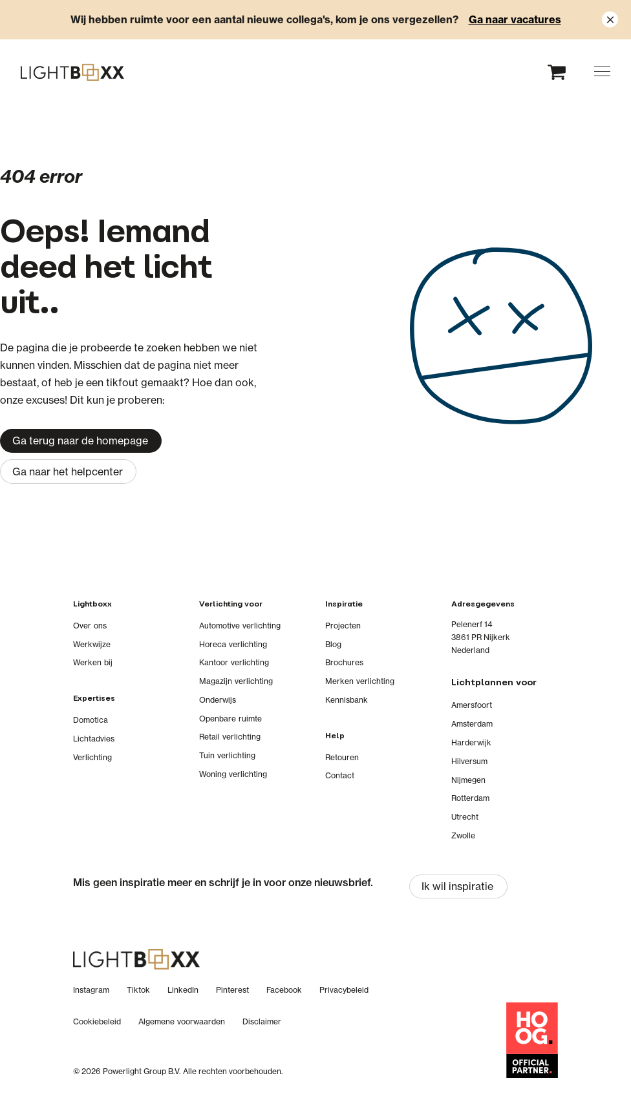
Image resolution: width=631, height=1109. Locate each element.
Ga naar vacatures (515, 19)
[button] (602, 71)
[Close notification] (610, 20)
